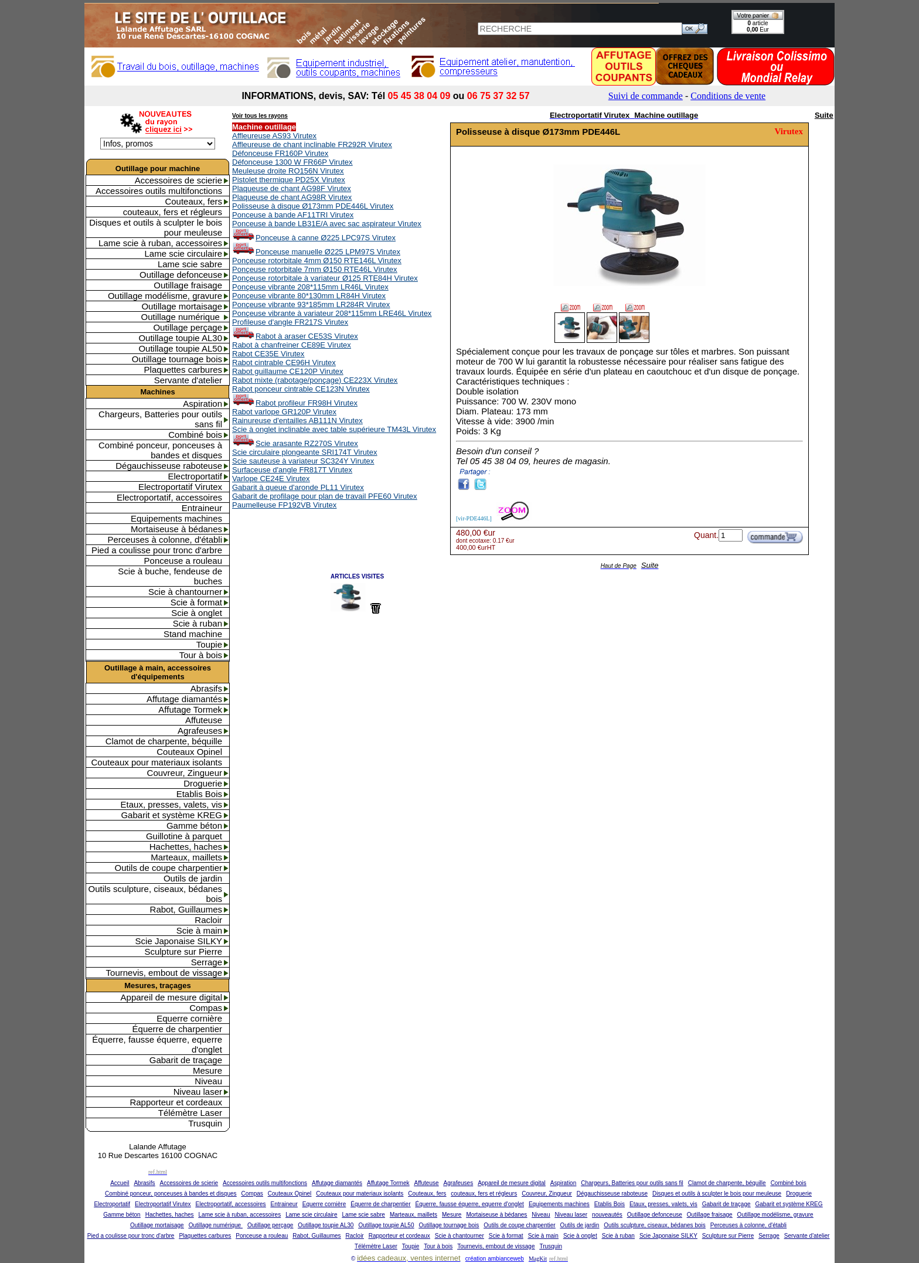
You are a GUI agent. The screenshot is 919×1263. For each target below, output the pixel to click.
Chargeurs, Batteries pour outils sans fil (160, 419)
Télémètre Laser (190, 1113)
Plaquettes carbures (183, 370)
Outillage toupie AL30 (180, 338)
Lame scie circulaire (183, 253)
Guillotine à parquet (184, 836)
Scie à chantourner (185, 592)
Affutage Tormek (190, 709)
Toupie (209, 644)
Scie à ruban (197, 623)
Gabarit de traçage (185, 1060)
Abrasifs (206, 688)
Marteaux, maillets (186, 857)
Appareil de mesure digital (171, 997)
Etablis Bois (199, 794)
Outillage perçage (187, 327)
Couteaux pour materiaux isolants (156, 762)
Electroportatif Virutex (180, 487)
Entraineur (202, 508)
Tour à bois (200, 655)
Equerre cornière (189, 1018)
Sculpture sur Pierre (183, 951)
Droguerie (202, 783)
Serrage (206, 962)
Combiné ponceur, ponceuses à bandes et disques (160, 450)
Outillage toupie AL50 (180, 348)
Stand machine (193, 634)
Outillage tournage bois (177, 359)
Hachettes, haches (185, 847)
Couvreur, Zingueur (184, 773)
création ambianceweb (494, 1258)
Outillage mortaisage (181, 306)
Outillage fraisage (188, 285)
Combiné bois (195, 435)
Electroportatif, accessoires (169, 497)
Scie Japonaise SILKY (178, 941)
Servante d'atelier (188, 380)
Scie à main (199, 930)
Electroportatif (195, 476)
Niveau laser (197, 1092)
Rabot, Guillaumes (186, 909)
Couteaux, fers (193, 201)
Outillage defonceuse (180, 275)
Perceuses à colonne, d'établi (165, 539)
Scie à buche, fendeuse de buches (170, 576)
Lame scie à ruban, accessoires (160, 243)
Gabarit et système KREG (171, 815)
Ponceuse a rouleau (183, 561)
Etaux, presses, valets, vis (171, 804)
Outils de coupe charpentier (168, 868)
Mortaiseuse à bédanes (176, 529)
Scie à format (196, 602)
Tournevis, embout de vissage (164, 973)
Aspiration (202, 403)
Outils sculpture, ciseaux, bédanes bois (155, 894)
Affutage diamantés (184, 699)
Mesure (207, 1070)
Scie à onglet (196, 613)
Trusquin (205, 1123)
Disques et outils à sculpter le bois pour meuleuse (155, 227)
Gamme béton (194, 825)
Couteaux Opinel (189, 752)
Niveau (208, 1081)
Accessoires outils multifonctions (159, 191)
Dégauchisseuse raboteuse (168, 466)
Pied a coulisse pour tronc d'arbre (156, 550)
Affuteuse (203, 720)
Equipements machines (176, 518)
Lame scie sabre (190, 264)
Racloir (208, 920)
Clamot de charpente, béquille (163, 741)
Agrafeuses (200, 731)
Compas (205, 1008)
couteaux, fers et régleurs (172, 212)
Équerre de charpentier (177, 1029)
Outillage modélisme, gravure (165, 296)
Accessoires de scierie (178, 180)
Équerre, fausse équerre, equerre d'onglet (157, 1044)
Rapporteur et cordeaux (176, 1102)
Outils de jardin (193, 878)
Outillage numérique (181, 317)
